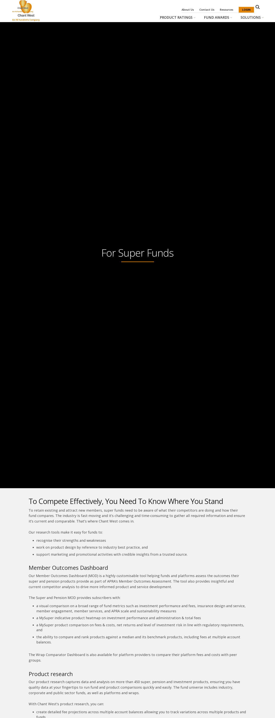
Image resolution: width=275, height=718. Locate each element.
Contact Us (206, 9)
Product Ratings (176, 17)
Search (259, 10)
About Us (188, 9)
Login (246, 9)
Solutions (251, 17)
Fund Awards (216, 17)
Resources (226, 9)
